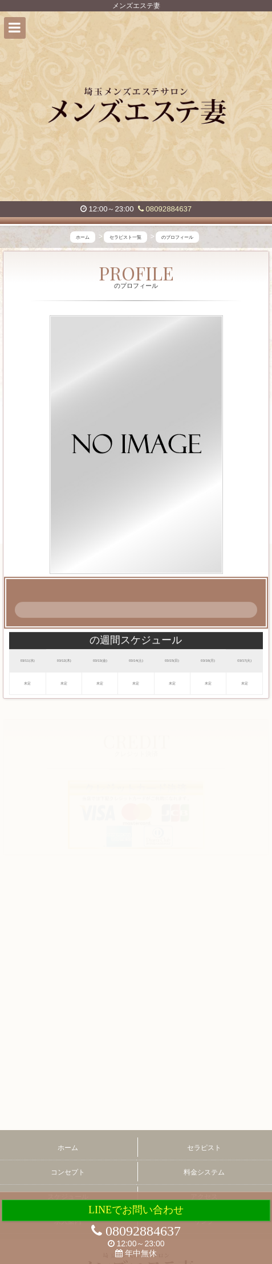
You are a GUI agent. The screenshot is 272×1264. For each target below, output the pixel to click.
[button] (15, 28)
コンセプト (68, 1172)
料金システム (204, 1172)
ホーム (68, 1148)
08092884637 (165, 209)
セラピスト (204, 1148)
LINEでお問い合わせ (136, 1210)
